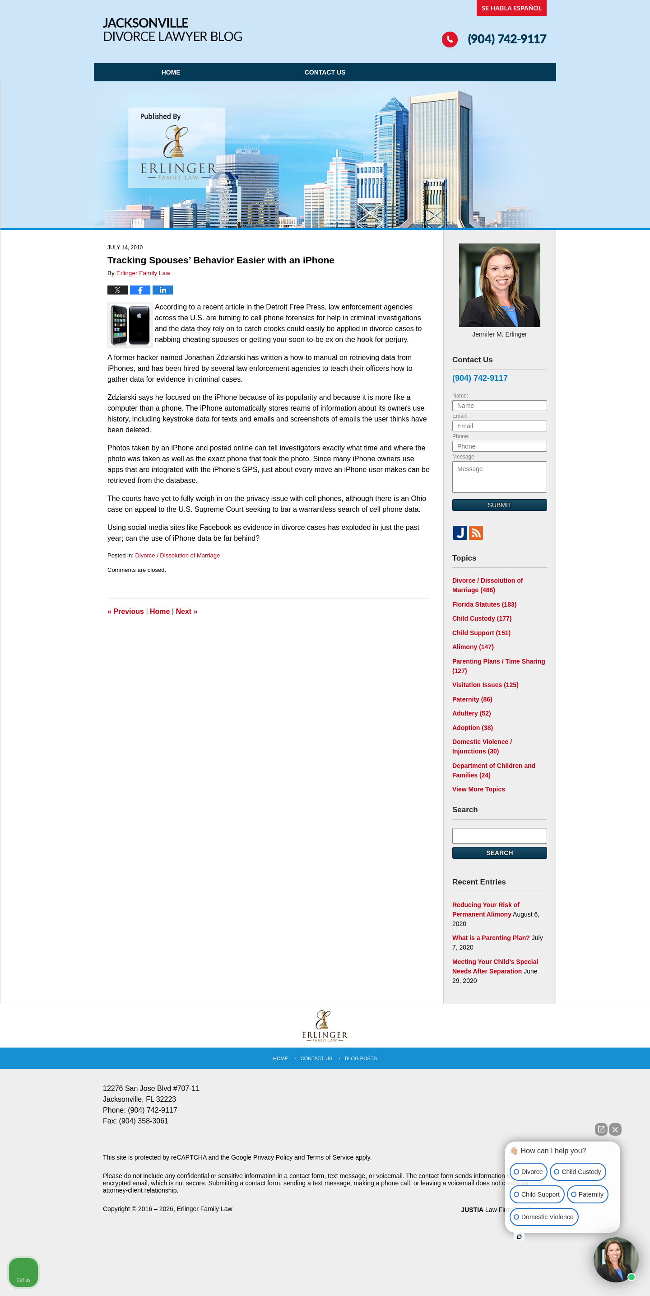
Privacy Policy (272, 1157)
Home (171, 72)
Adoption (472, 727)
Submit (500, 505)
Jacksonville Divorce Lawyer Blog (172, 29)
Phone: (460, 436)
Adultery (471, 713)
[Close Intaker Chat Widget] (615, 1129)
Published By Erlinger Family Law (494, 23)
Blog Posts (361, 1058)
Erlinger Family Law (204, 1208)
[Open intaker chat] (519, 1237)
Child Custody (481, 618)
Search (499, 852)
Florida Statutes (484, 604)
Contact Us (325, 72)
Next (187, 611)
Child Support (481, 632)
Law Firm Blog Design (504, 1209)
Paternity (472, 699)
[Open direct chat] (601, 1129)
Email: (459, 416)
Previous (125, 611)
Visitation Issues (485, 684)
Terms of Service (329, 1157)
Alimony (473, 646)
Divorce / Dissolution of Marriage (177, 555)
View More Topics (478, 789)
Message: (464, 457)
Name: (460, 396)
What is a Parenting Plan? (491, 937)
